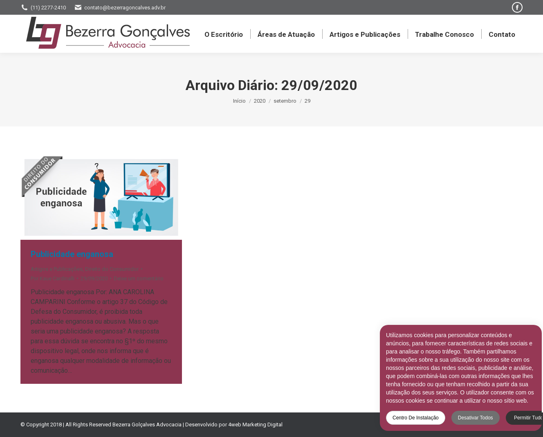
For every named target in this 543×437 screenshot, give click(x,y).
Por (52, 278)
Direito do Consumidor (112, 269)
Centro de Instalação (411, 418)
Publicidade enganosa (72, 254)
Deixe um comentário (139, 278)
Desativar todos (470, 418)
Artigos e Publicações (57, 269)
